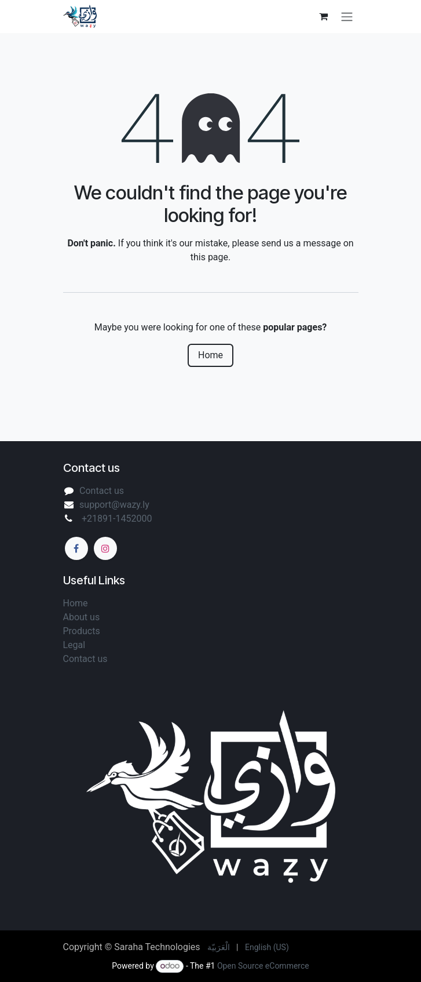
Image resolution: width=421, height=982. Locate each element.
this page (209, 257)
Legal (75, 644)
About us (82, 617)
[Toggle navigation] (346, 16)
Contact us (101, 490)
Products (81, 631)
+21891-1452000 (115, 518)
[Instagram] (105, 548)
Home (210, 355)
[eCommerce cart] (323, 16)
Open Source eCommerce (263, 965)
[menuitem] (218, 947)
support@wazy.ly (114, 504)
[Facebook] (76, 548)
